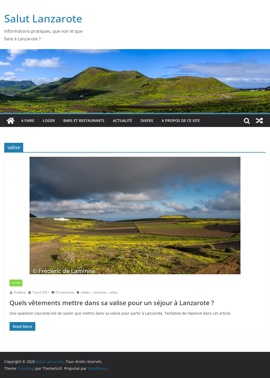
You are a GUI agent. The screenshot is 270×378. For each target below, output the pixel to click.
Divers (147, 120)
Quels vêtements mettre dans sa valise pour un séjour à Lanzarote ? (111, 302)
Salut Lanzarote (43, 18)
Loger (49, 120)
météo (85, 292)
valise (113, 292)
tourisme (99, 292)
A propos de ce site (181, 120)
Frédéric (20, 292)
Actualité (122, 120)
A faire (27, 120)
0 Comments (62, 292)
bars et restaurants (83, 120)
